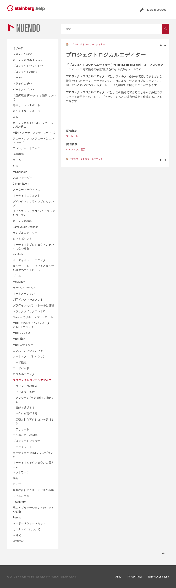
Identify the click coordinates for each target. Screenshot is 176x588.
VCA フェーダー (22, 177)
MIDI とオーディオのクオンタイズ (34, 132)
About (119, 576)
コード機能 (19, 362)
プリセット (72, 136)
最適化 (17, 535)
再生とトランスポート (26, 105)
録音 (15, 117)
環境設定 (18, 541)
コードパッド (21, 368)
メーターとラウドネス (26, 189)
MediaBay (19, 281)
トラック (18, 77)
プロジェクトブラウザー (28, 441)
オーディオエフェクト (26, 195)
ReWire (17, 517)
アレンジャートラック (26, 148)
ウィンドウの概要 (75, 149)
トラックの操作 (22, 83)
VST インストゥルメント (28, 299)
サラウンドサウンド (25, 287)
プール (17, 276)
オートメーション (24, 293)
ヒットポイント (22, 238)
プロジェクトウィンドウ (28, 65)
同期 (15, 478)
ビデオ (17, 484)
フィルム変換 (21, 495)
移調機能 (18, 154)
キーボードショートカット (29, 523)
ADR (15, 166)
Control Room (21, 183)
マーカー (18, 160)
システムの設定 (22, 54)
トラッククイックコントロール (32, 311)
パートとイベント (24, 89)
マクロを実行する (26, 413)
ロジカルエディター (25, 374)
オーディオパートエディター (30, 260)
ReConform (19, 502)
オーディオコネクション (28, 60)
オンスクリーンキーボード (29, 111)
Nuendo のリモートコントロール (33, 317)
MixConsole (20, 172)
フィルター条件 (25, 392)
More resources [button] (154, 10)
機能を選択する (25, 407)
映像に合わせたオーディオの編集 (33, 490)
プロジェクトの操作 (25, 72)
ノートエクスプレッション (29, 356)
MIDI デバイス (21, 333)
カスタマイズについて (26, 529)
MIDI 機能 (19, 338)
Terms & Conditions (158, 576)
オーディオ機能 (22, 221)
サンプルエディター (25, 232)
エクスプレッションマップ (29, 350)
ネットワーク (21, 472)
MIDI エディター (23, 344)
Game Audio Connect (25, 227)
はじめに (18, 48)
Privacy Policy (135, 576)
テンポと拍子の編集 (25, 435)
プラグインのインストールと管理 (33, 305)
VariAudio (18, 254)
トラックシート (22, 447)
